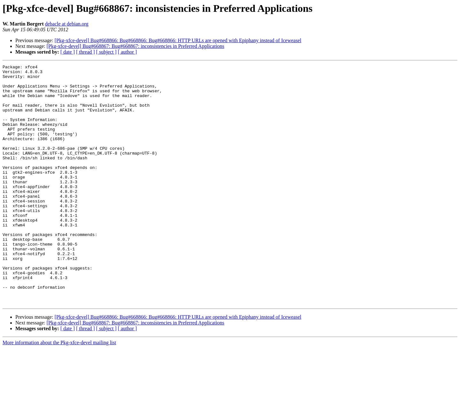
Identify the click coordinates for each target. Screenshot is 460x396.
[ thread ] (85, 52)
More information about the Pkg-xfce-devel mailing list (59, 390)
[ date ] (67, 52)
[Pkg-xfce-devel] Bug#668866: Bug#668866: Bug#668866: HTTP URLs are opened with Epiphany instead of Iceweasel (178, 40)
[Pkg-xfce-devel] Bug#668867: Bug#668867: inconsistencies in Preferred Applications (135, 46)
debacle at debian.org (66, 24)
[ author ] (127, 52)
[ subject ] (106, 52)
